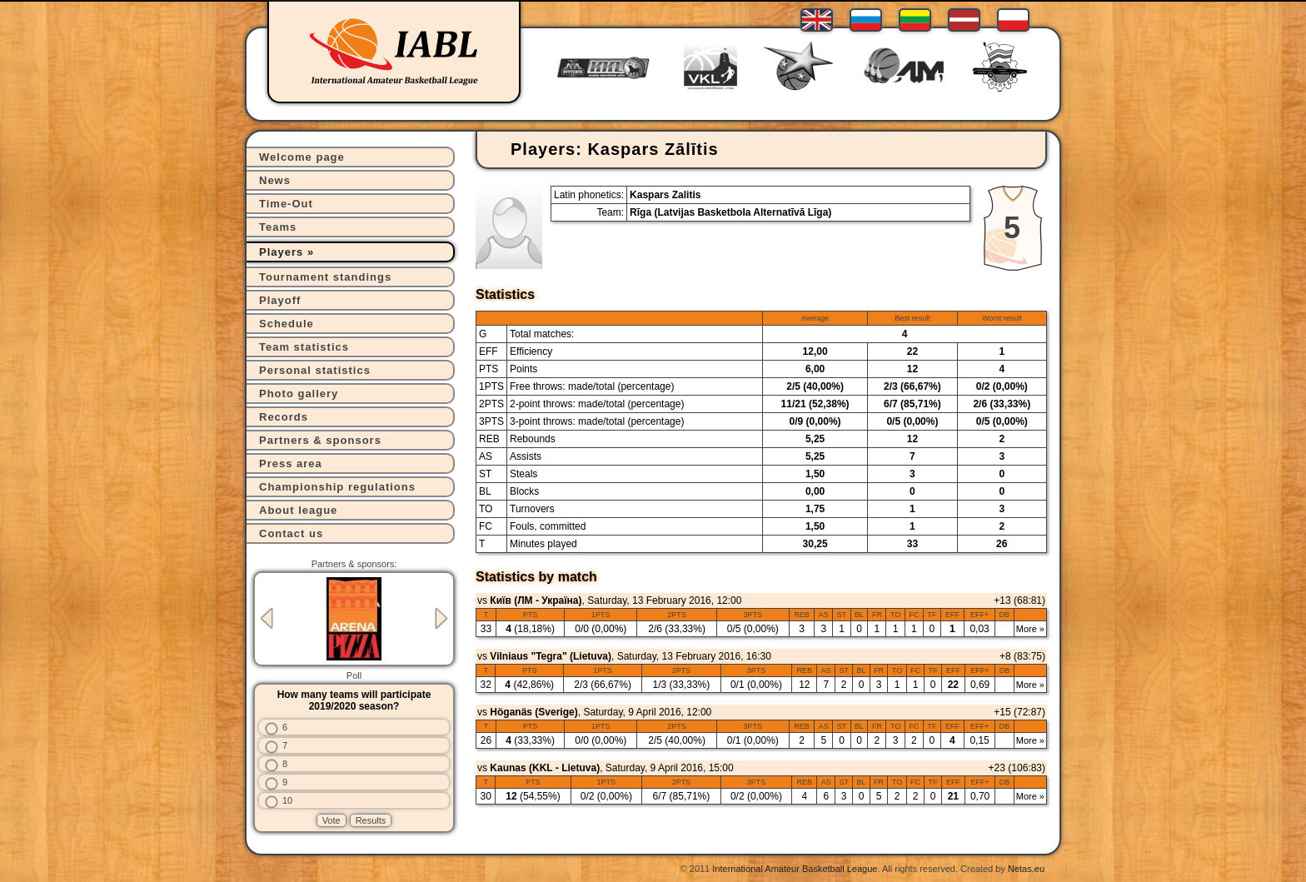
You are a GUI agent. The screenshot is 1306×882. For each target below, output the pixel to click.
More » (1030, 629)
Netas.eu (1026, 869)
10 (287, 800)
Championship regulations (337, 487)
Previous (266, 618)
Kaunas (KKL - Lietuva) (545, 768)
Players (281, 252)
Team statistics (304, 347)
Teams (278, 227)
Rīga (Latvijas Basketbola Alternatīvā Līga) (730, 212)
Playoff (280, 300)
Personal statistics (315, 370)
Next (441, 618)
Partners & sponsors (320, 440)
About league (298, 510)
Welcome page (302, 157)
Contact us (291, 533)
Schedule (286, 323)
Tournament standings (325, 277)
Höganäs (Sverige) (533, 712)
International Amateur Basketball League (794, 869)
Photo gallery (298, 393)
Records (283, 417)
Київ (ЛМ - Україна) (535, 600)
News (275, 180)
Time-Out (286, 203)
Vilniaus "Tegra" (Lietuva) (550, 656)
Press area (290, 463)
